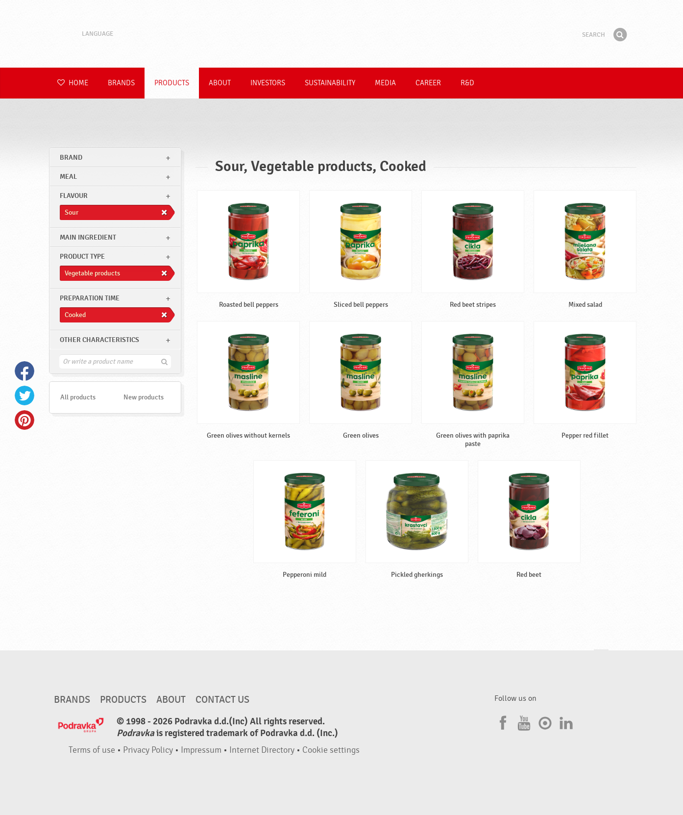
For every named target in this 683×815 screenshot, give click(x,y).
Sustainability (330, 83)
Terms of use (92, 750)
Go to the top (601, 658)
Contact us (222, 700)
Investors (267, 83)
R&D (467, 83)
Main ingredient (88, 237)
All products (78, 397)
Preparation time (90, 298)
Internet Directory (261, 750)
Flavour (74, 196)
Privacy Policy (148, 750)
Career (428, 83)
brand (71, 157)
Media (385, 83)
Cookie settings (331, 750)
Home (72, 83)
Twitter (24, 395)
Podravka (341, 34)
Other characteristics (99, 340)
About (220, 83)
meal (68, 177)
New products (143, 397)
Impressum (201, 750)
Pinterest (24, 420)
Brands (121, 83)
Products (171, 83)
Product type (82, 256)
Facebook (24, 371)
